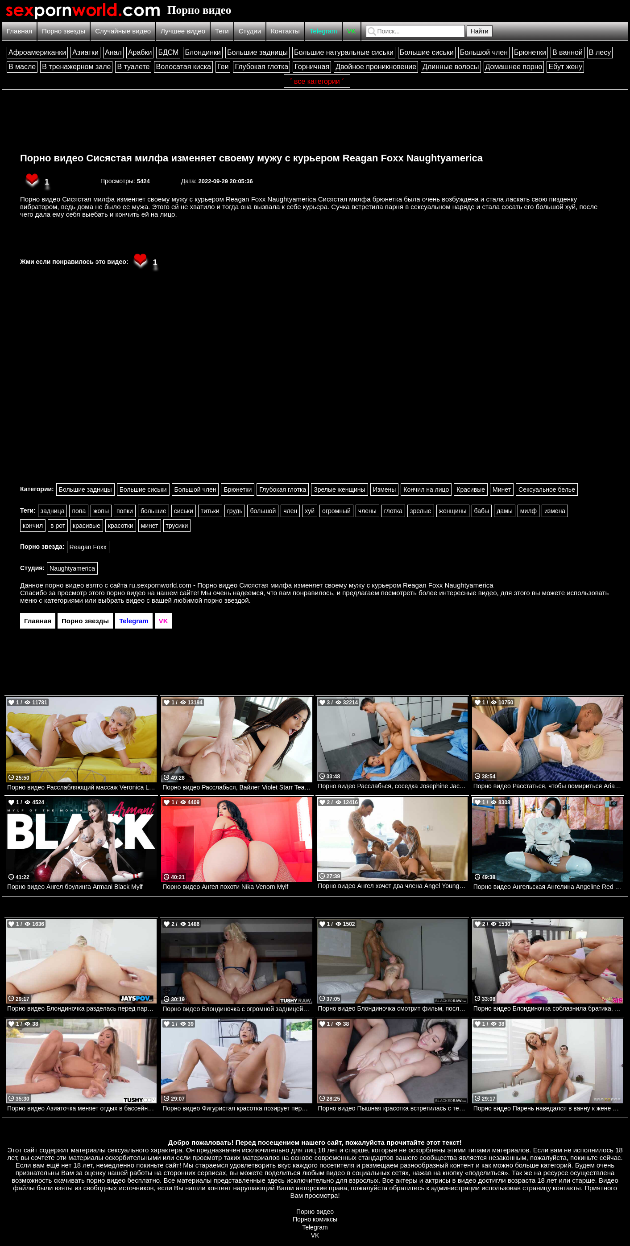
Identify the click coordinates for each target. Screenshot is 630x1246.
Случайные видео (123, 31)
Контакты (285, 31)
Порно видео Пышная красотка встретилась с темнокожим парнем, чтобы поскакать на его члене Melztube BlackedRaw (393, 1108)
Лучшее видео (183, 31)
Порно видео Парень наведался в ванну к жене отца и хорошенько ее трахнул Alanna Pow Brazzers (548, 1108)
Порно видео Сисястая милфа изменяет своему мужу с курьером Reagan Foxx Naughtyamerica (251, 158)
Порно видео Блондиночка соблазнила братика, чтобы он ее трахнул (548, 1008)
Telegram (323, 31)
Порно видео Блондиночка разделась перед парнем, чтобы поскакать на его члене (82, 1008)
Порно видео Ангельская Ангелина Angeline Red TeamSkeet (548, 886)
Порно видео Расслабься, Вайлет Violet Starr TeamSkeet (237, 787)
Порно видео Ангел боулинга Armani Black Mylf (75, 886)
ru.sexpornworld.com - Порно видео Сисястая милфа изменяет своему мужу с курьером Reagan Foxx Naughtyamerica (311, 585)
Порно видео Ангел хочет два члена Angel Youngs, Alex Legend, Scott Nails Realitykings (393, 885)
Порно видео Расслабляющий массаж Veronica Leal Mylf (82, 787)
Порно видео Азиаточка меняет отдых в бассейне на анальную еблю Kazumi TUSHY (82, 1108)
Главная (19, 31)
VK (351, 31)
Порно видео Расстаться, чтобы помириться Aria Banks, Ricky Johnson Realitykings (548, 786)
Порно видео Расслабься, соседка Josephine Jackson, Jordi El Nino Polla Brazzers (393, 786)
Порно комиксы (315, 1219)
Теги (222, 31)
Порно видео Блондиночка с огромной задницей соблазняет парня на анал (237, 1008)
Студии (250, 31)
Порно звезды (63, 31)
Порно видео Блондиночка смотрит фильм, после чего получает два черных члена (393, 1008)
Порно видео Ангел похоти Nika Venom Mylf (225, 886)
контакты (567, 1188)
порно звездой (226, 600)
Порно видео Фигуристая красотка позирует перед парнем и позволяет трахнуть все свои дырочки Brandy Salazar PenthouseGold (237, 1108)
